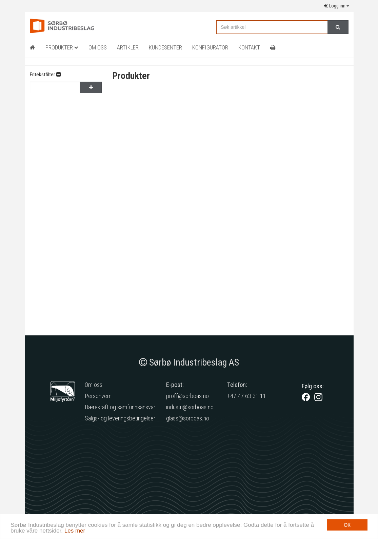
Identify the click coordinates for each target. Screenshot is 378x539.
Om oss (93, 384)
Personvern (98, 395)
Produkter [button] (61, 47)
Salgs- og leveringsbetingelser (120, 418)
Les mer (74, 531)
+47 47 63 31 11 (246, 395)
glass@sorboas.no (187, 418)
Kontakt (249, 47)
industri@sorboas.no (190, 407)
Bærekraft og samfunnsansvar (120, 407)
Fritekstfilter (45, 74)
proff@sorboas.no (187, 395)
